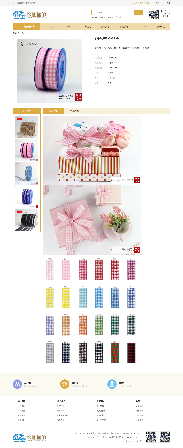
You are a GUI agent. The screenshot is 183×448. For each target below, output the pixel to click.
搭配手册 (124, 26)
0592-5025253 (140, 3)
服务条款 (60, 420)
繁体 (158, 3)
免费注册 (60, 406)
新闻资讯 (21, 420)
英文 (168, 3)
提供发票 (100, 406)
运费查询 (139, 420)
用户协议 (60, 411)
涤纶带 (103, 17)
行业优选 (87, 26)
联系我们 (161, 26)
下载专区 (142, 26)
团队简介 (21, 415)
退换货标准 (101, 411)
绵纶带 (111, 17)
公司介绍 (21, 406)
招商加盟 (21, 411)
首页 (50, 26)
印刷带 (118, 17)
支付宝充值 (101, 420)
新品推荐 (105, 26)
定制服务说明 (62, 415)
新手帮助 (139, 406)
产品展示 (68, 26)
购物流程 (139, 411)
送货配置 (100, 415)
